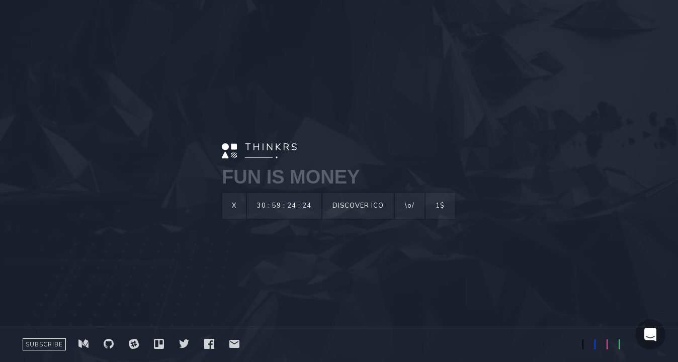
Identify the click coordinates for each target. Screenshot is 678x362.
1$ (440, 205)
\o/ (409, 205)
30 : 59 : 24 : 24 (284, 205)
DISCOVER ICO (358, 205)
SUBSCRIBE (44, 344)
